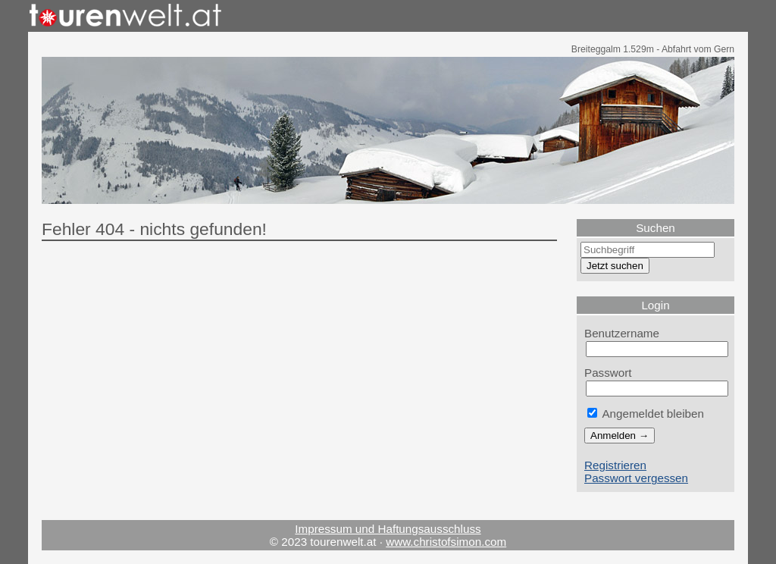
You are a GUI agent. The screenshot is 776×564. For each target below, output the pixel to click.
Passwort (608, 372)
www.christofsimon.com (446, 541)
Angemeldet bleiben (645, 413)
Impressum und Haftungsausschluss (387, 528)
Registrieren (615, 465)
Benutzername (621, 333)
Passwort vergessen (636, 478)
